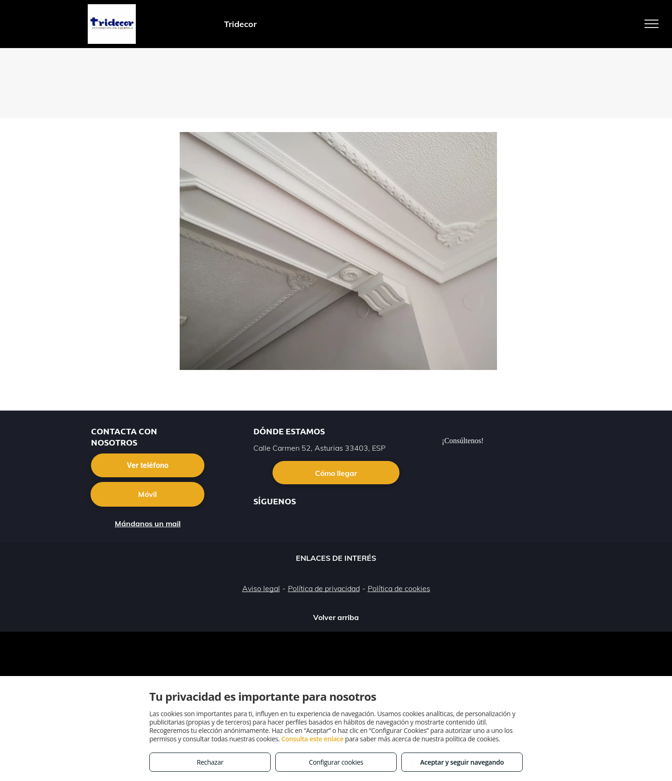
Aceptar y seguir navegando (462, 762)
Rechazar (209, 762)
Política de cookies (399, 588)
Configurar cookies (336, 762)
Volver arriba (336, 617)
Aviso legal (261, 588)
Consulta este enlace (312, 738)
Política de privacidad (324, 588)
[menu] (651, 24)
